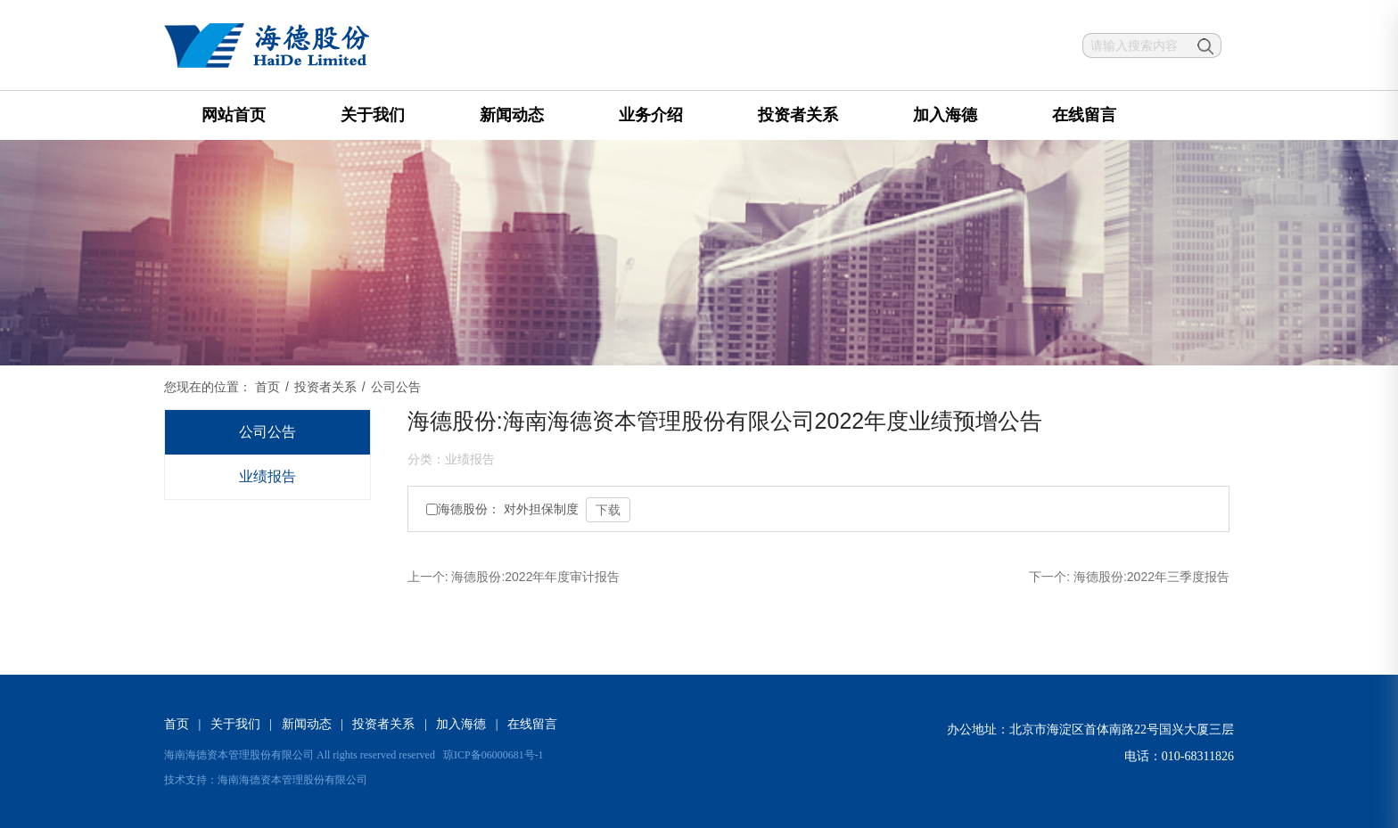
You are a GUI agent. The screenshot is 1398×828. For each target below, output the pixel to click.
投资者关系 (798, 115)
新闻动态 (512, 115)
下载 (608, 510)
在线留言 (1084, 115)
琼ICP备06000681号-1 (493, 755)
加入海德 (945, 115)
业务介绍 (651, 115)
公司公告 (267, 431)
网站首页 (233, 115)
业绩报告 (267, 476)
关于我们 (373, 115)
